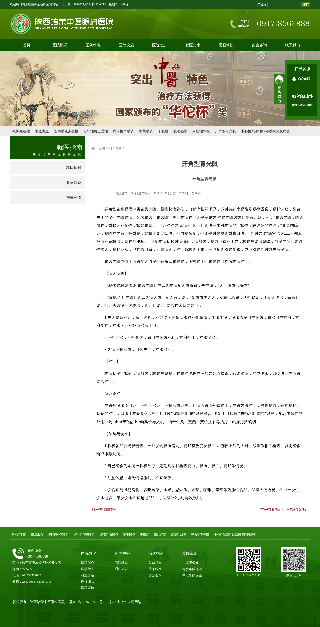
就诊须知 (73, 168)
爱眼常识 (226, 45)
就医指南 (193, 45)
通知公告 (121, 569)
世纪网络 (135, 602)
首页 (26, 45)
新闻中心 (122, 553)
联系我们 (292, 45)
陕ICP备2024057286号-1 (88, 602)
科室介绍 (87, 575)
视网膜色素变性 (66, 131)
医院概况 (60, 45)
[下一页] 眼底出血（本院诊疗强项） (284, 509)
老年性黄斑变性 (96, 131)
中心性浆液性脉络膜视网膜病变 (265, 131)
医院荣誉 (87, 569)
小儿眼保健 (190, 563)
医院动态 (159, 45)
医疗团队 (87, 581)
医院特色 (93, 45)
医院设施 (126, 45)
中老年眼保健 (192, 575)
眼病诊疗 (118, 148)
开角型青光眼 (225, 131)
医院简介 (87, 563)
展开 (279, 89)
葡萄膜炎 (146, 131)
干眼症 (163, 131)
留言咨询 (259, 45)
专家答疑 (73, 183)
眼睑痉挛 (181, 131)
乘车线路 (73, 198)
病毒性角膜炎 (123, 131)
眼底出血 (42, 131)
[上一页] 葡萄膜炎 (104, 509)
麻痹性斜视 (201, 131)
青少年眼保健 (192, 569)
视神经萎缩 (21, 131)
